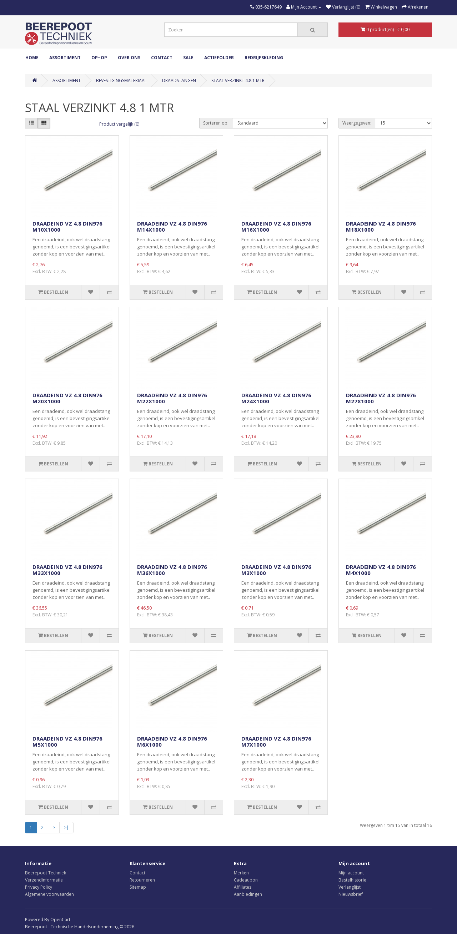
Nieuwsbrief (350, 894)
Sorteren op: (215, 123)
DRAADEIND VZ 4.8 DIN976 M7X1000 (276, 741)
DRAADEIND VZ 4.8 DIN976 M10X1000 (67, 226)
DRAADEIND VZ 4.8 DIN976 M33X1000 (67, 569)
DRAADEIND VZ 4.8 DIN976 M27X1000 (381, 398)
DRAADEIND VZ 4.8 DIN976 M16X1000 (276, 226)
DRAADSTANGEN (179, 80)
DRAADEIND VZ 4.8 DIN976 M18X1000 (381, 226)
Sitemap (138, 887)
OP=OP (99, 58)
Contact (161, 58)
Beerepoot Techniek (45, 873)
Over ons (129, 58)
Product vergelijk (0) (119, 124)
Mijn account (351, 873)
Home (32, 58)
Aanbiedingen (248, 894)
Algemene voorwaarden (49, 894)
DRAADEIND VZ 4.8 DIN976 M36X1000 (172, 569)
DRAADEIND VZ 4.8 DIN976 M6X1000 (172, 741)
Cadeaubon (246, 880)
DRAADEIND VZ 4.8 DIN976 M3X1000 (276, 569)
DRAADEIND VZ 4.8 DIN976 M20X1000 (67, 398)
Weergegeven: (356, 123)
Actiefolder (219, 58)
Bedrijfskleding (264, 58)
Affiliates (242, 887)
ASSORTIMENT (65, 58)
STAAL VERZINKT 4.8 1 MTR (238, 80)
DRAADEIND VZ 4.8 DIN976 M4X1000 (381, 569)
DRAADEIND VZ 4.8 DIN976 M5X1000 (67, 741)
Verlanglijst (349, 887)
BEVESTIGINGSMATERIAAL (121, 80)
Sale (188, 58)
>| (66, 827)
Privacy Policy (38, 887)
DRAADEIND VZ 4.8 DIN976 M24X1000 (276, 398)
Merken (241, 873)
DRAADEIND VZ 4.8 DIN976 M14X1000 (172, 226)
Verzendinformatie (44, 880)
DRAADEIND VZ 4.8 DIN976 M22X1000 (172, 398)
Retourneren (142, 880)
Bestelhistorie (352, 880)
